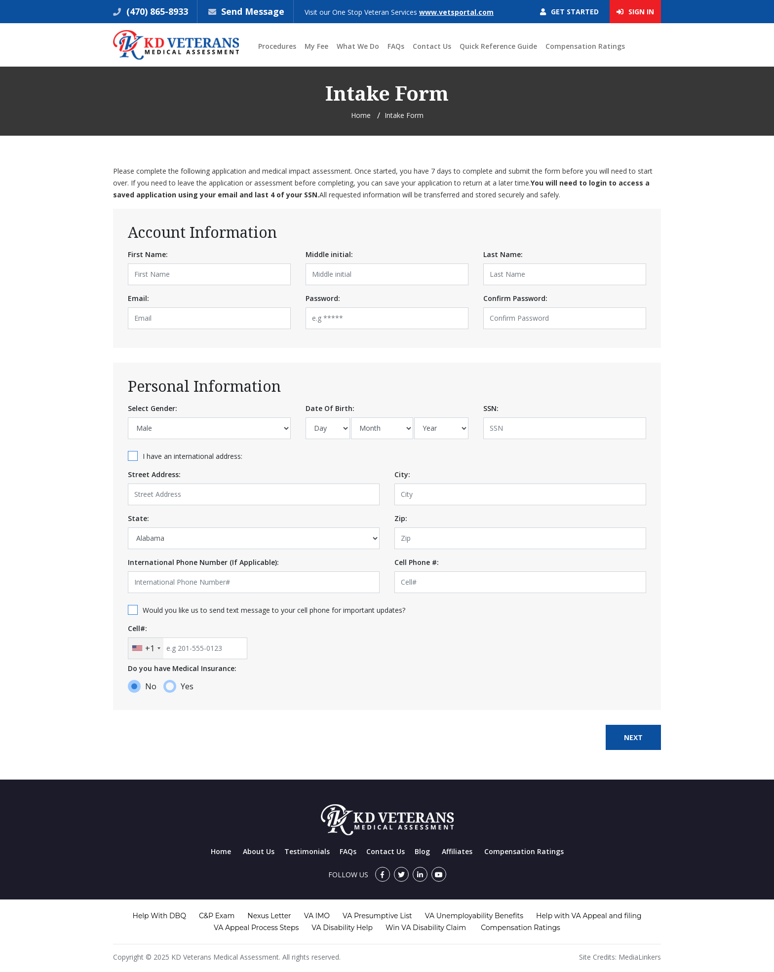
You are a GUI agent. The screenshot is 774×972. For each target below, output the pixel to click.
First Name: (148, 254)
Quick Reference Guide (498, 46)
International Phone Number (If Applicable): (203, 562)
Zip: (400, 518)
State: (138, 518)
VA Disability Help (342, 927)
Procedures (277, 46)
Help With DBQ (159, 915)
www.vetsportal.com (456, 12)
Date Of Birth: (330, 408)
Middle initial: (329, 254)
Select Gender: (152, 408)
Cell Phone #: (416, 562)
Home (361, 115)
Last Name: (503, 254)
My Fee (316, 46)
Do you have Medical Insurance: (182, 668)
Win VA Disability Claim (426, 927)
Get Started (569, 11)
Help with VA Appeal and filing (588, 915)
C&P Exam (216, 915)
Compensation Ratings (585, 46)
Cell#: (137, 628)
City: (402, 474)
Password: (323, 298)
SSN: (491, 408)
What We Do (358, 46)
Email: (138, 298)
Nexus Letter (269, 915)
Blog (422, 851)
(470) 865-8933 (156, 11)
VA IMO (317, 915)
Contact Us (432, 46)
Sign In (635, 11)
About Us (258, 851)
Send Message (252, 11)
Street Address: (154, 474)
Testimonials (307, 851)
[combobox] (145, 648)
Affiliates (457, 851)
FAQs (395, 46)
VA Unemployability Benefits (474, 915)
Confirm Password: (515, 298)
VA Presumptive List (377, 915)
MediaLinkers (640, 957)
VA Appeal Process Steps (256, 927)
